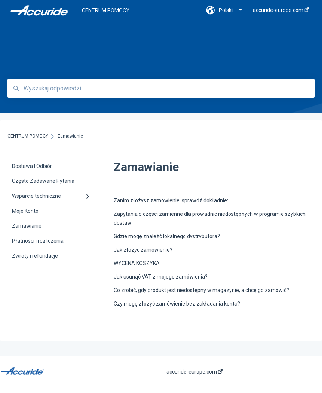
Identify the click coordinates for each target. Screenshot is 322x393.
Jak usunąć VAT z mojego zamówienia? (161, 277)
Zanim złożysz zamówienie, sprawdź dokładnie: (171, 200)
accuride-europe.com (194, 372)
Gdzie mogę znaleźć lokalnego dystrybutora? (167, 236)
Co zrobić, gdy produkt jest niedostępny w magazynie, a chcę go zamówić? (201, 290)
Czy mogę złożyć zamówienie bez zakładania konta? (177, 304)
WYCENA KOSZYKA (137, 263)
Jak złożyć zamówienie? (143, 250)
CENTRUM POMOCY (105, 10)
